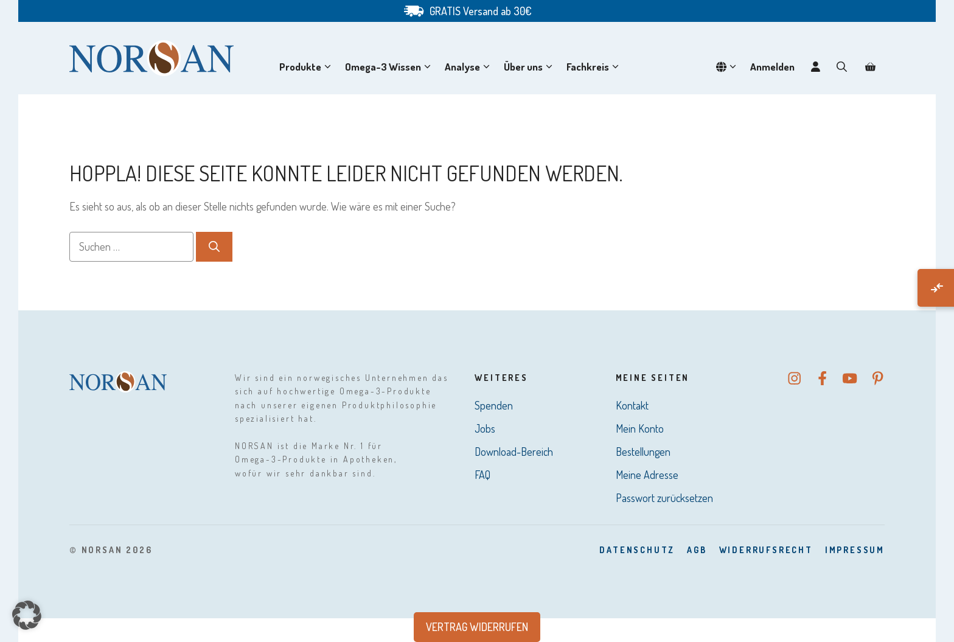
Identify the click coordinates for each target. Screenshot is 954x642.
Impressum (855, 550)
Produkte (307, 66)
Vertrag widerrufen (477, 626)
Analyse (470, 66)
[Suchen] (214, 247)
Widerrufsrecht (766, 550)
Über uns (530, 66)
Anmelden (772, 66)
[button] (841, 66)
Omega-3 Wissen (390, 66)
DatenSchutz (637, 550)
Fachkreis (595, 66)
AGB (696, 550)
